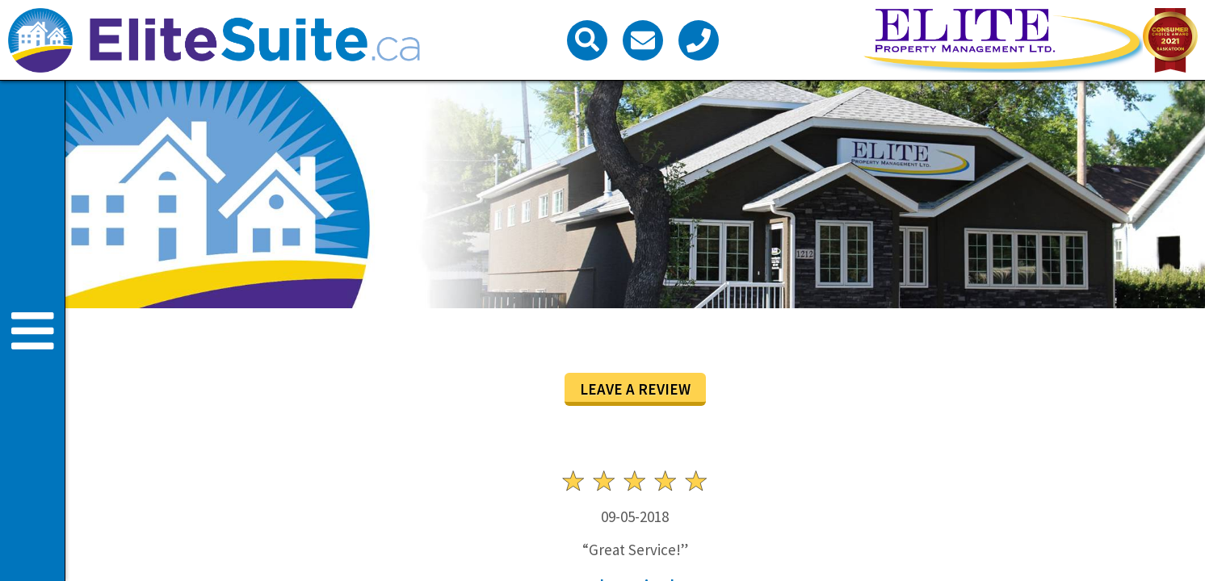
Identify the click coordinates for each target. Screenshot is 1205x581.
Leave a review (635, 389)
